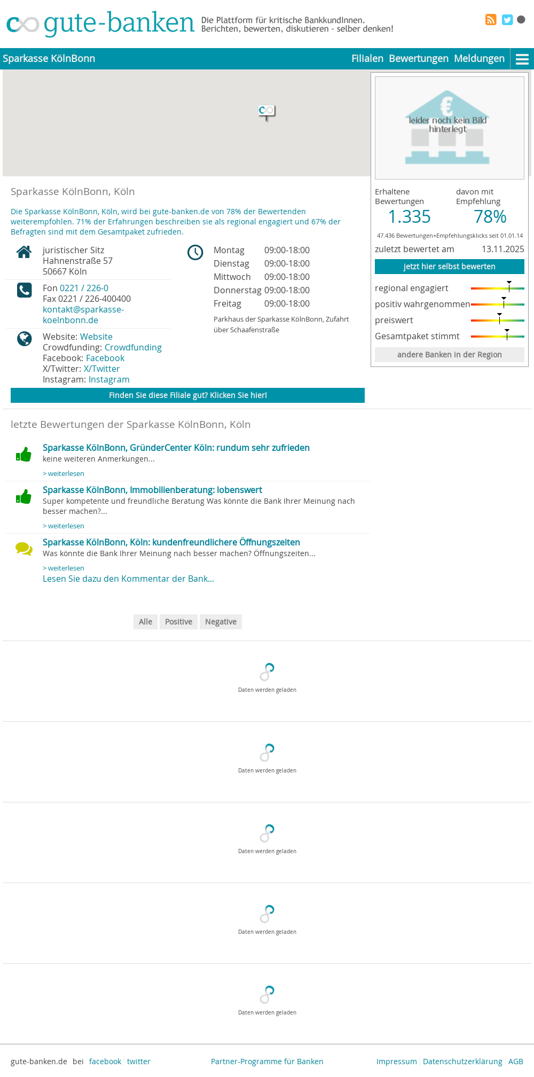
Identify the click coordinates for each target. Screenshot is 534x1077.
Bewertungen (419, 58)
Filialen (367, 58)
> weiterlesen (63, 473)
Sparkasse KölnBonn (49, 58)
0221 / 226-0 (84, 288)
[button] (267, 114)
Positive (178, 621)
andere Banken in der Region (449, 354)
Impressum (396, 1061)
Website (96, 336)
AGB (515, 1061)
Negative (221, 621)
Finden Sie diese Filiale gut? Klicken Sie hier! (188, 395)
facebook (105, 1061)
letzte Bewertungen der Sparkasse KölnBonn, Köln (131, 424)
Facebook (105, 358)
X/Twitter (102, 368)
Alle (145, 621)
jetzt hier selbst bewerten (450, 266)
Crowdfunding (133, 347)
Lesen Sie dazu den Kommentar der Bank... (128, 578)
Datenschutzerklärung (462, 1061)
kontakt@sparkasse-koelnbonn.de (83, 314)
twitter (139, 1061)
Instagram (109, 379)
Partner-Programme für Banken (267, 1061)
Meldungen (479, 58)
